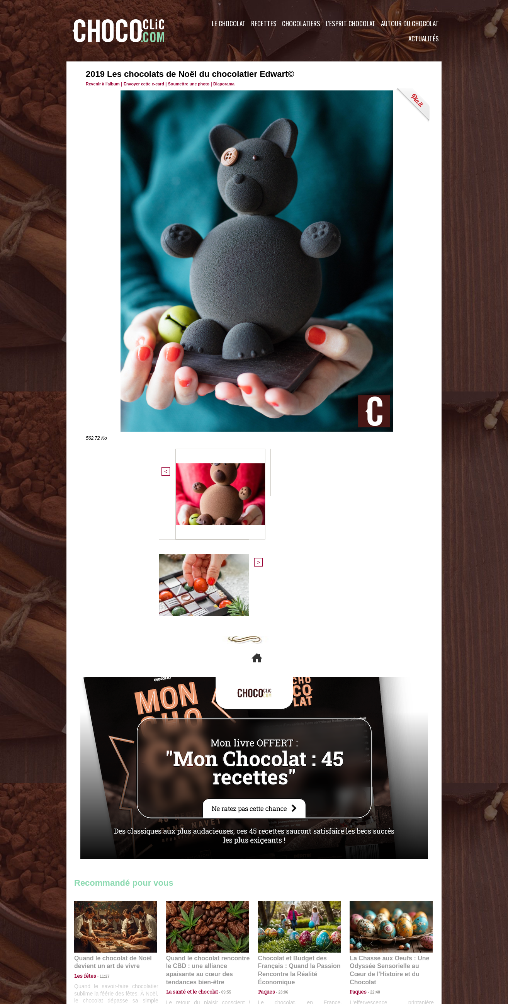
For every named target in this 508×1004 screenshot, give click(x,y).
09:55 (220, 848)
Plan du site (275, 957)
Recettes (264, 23)
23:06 (280, 856)
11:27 (100, 841)
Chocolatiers (301, 23)
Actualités (423, 38)
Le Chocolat (229, 23)
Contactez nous (97, 957)
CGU (177, 957)
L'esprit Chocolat (350, 23)
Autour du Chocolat (410, 23)
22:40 (372, 848)
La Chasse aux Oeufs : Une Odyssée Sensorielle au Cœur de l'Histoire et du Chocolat (388, 831)
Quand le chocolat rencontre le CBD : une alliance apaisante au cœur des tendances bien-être (207, 831)
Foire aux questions (373, 957)
